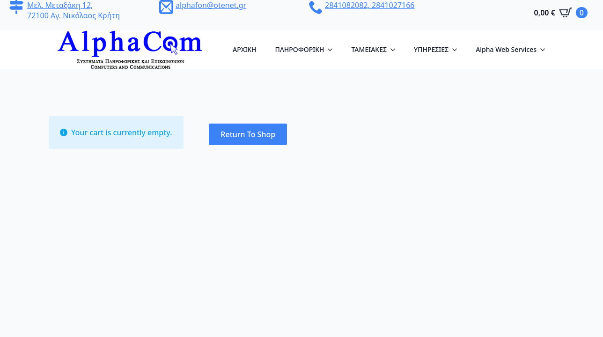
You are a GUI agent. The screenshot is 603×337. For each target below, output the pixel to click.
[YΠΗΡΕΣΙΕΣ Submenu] (457, 49)
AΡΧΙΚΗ (245, 49)
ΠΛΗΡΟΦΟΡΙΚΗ (299, 49)
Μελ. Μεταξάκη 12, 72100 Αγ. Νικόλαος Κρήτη (73, 10)
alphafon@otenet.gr (211, 5)
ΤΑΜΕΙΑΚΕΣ (369, 49)
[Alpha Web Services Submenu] (545, 49)
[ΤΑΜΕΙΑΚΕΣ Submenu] (395, 49)
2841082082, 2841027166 (370, 5)
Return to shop (248, 134)
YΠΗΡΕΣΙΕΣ (431, 49)
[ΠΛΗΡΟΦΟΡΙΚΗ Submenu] (333, 49)
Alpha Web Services (506, 49)
